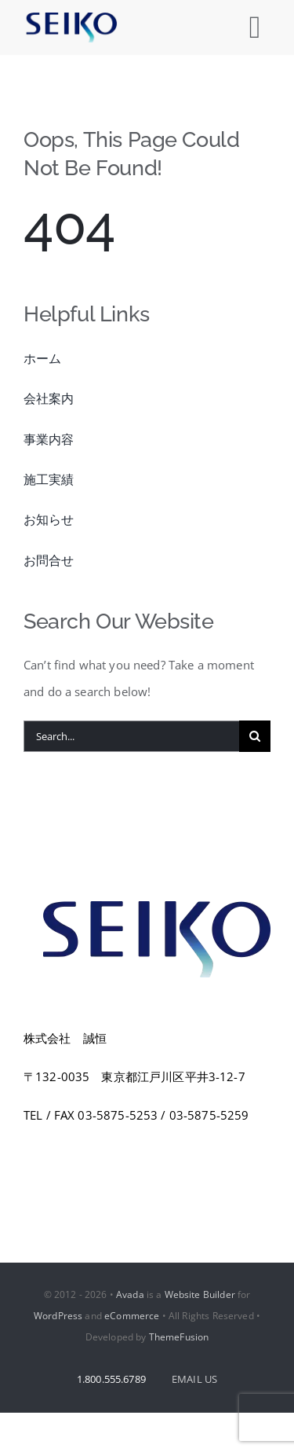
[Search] (254, 736)
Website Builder (200, 1294)
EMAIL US (194, 1379)
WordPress (58, 1315)
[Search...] (131, 736)
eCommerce (131, 1315)
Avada (130, 1294)
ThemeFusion (179, 1337)
